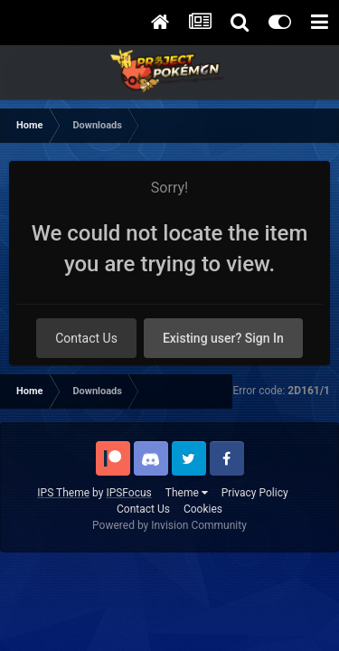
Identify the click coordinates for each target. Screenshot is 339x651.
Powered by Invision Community (169, 525)
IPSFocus (128, 492)
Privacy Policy (254, 492)
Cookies (203, 509)
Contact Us (86, 338)
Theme (186, 492)
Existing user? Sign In (223, 338)
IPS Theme (63, 492)
